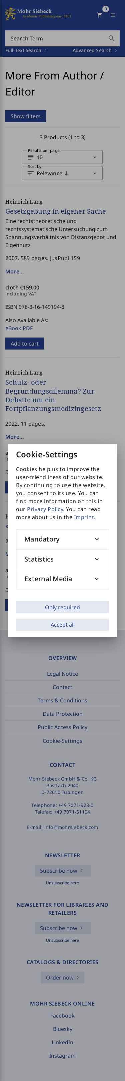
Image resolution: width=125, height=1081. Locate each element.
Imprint (84, 517)
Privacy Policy (45, 509)
